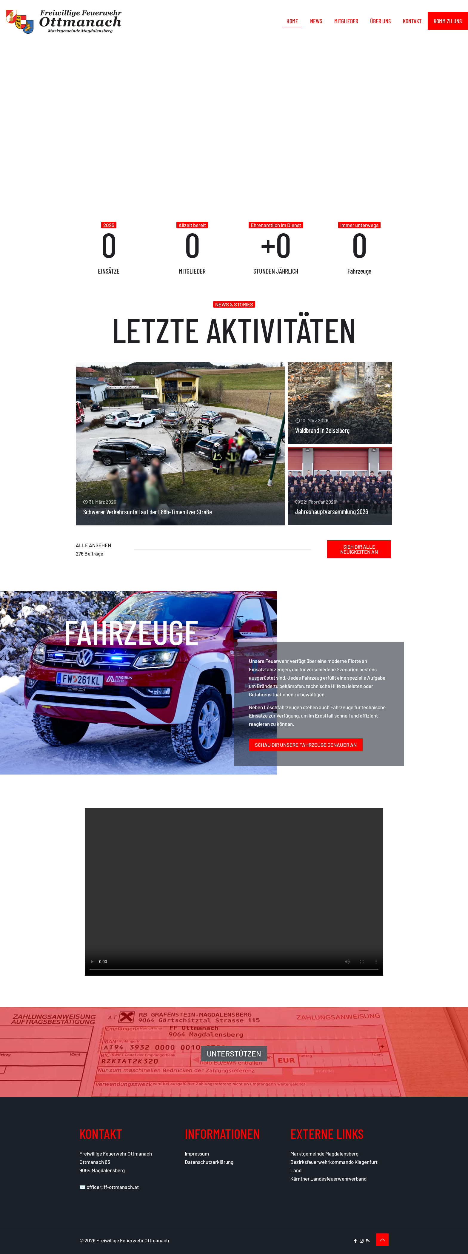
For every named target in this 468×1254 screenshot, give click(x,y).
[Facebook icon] (355, 1240)
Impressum (197, 1153)
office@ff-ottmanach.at (113, 1187)
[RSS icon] (368, 1240)
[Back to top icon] (382, 1239)
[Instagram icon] (361, 1240)
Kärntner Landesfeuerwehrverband (328, 1178)
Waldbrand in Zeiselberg (322, 430)
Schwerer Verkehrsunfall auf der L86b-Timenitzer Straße (147, 512)
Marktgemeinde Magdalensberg (324, 1153)
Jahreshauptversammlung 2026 (331, 511)
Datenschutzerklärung (209, 1162)
